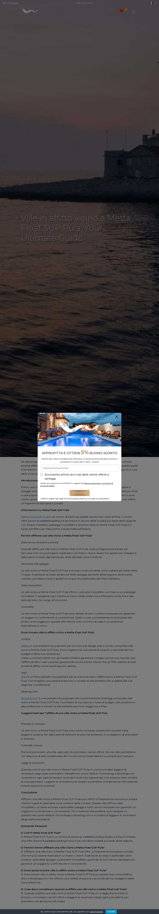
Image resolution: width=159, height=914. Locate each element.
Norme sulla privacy (92, 483)
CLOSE (111, 911)
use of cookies (96, 911)
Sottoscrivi (79, 493)
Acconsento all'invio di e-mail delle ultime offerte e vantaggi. (77, 476)
